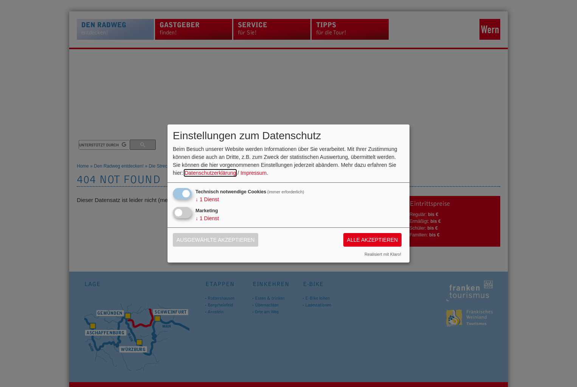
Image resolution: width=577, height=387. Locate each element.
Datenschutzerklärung (210, 173)
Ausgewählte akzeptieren (216, 240)
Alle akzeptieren (372, 240)
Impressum (253, 173)
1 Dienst (207, 199)
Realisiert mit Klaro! (383, 254)
